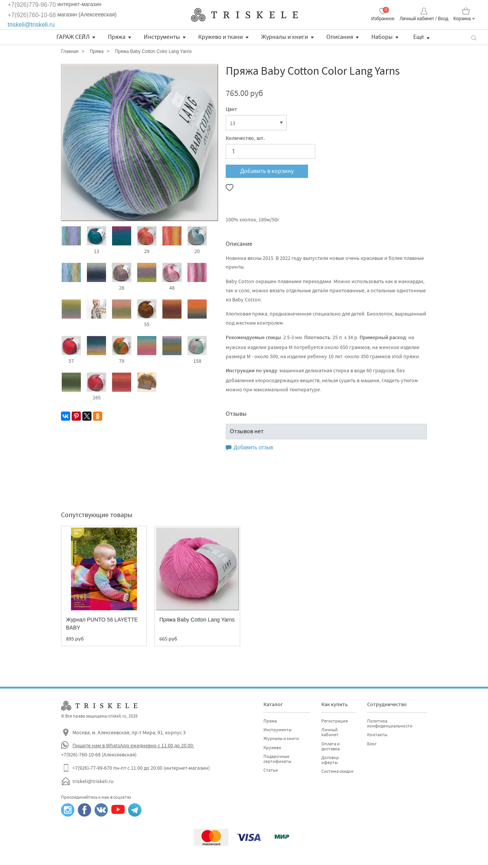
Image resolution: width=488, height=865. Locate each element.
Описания (339, 37)
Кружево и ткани (220, 37)
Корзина (462, 18)
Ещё (418, 37)
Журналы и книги (284, 37)
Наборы (382, 37)
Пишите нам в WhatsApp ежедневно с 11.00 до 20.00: (133, 745)
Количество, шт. (245, 138)
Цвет (231, 109)
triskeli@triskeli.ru (31, 24)
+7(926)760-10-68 (32, 15)
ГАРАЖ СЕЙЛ (73, 37)
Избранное (383, 18)
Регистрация (334, 721)
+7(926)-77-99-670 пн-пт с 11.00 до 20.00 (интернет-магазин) (141, 767)
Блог (372, 744)
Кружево (272, 748)
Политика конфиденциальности (390, 723)
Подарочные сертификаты (277, 758)
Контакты (377, 735)
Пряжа (116, 37)
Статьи (270, 770)
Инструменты (162, 37)
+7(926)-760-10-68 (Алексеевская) (98, 754)
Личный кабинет (330, 732)
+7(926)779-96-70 (32, 5)
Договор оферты (330, 760)
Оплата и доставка (330, 746)
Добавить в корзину (267, 171)
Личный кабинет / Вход (424, 18)
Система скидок (337, 771)
